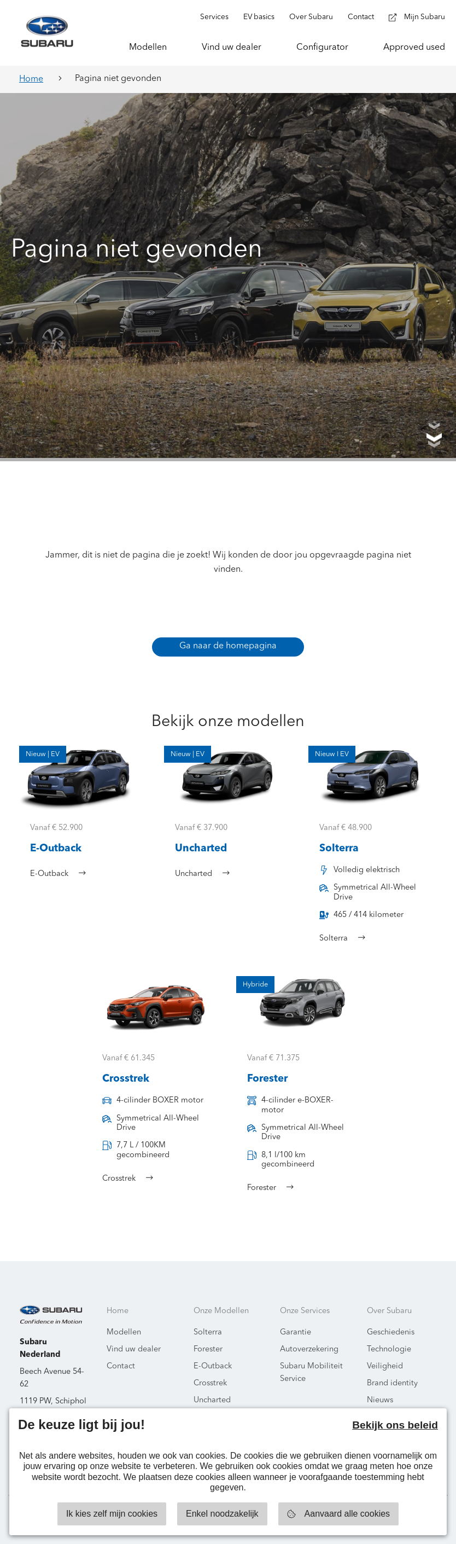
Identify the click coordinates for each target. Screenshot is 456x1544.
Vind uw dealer (134, 1349)
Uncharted (212, 1400)
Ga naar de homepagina (228, 646)
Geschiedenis (390, 1332)
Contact (121, 1366)
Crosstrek (210, 1383)
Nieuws (380, 1400)
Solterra (208, 1332)
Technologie (389, 1349)
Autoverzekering (309, 1349)
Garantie (295, 1332)
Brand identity (392, 1383)
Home (31, 79)
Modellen (124, 1332)
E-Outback (213, 1366)
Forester (208, 1349)
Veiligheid (385, 1366)
